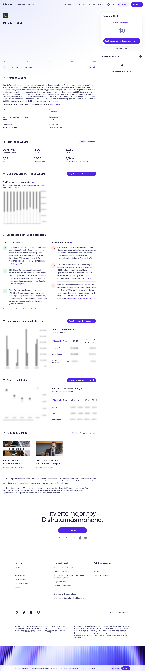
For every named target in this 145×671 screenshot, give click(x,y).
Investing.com (15, 263)
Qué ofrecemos (69, 4)
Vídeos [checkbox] (92, 433)
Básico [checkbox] (82, 142)
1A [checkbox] (22, 67)
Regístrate (137, 5)
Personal (21, 5)
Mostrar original (55, 104)
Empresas (31, 5)
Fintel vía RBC (85, 258)
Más (100, 4)
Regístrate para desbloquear (81, 174)
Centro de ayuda (20, 579)
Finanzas (53, 112)
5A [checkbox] (26, 67)
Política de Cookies (66, 668)
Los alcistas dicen (13, 242)
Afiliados (97, 571)
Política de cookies (61, 590)
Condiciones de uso (61, 571)
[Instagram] (38, 612)
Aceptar (126, 668)
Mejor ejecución (60, 582)
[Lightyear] (7, 4)
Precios (82, 5)
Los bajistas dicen (61, 242)
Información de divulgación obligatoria (69, 598)
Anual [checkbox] (65, 341)
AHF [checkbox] (17, 67)
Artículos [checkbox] (83, 433)
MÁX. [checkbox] (31, 67)
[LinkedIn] (31, 612)
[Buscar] (113, 4)
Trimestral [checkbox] (57, 341)
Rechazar (115, 668)
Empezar (72, 530)
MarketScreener (16, 304)
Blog (16, 571)
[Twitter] (24, 612)
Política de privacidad (62, 586)
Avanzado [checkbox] (91, 142)
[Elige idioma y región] (108, 4)
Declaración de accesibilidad (65, 594)
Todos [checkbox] (74, 433)
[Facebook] (16, 612)
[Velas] (94, 67)
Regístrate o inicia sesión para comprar (122, 41)
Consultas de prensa (102, 575)
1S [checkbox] (8, 67)
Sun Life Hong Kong (17, 284)
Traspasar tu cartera (22, 584)
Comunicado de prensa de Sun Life (80, 298)
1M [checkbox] (12, 67)
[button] (26, 109)
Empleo (97, 567)
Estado (17, 588)
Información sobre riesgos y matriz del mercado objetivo (69, 576)
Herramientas (19, 575)
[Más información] (140, 56)
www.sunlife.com (56, 127)
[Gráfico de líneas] (90, 67)
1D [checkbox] (4, 67)
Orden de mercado (122, 23)
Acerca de (91, 5)
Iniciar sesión (123, 5)
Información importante (63, 567)
